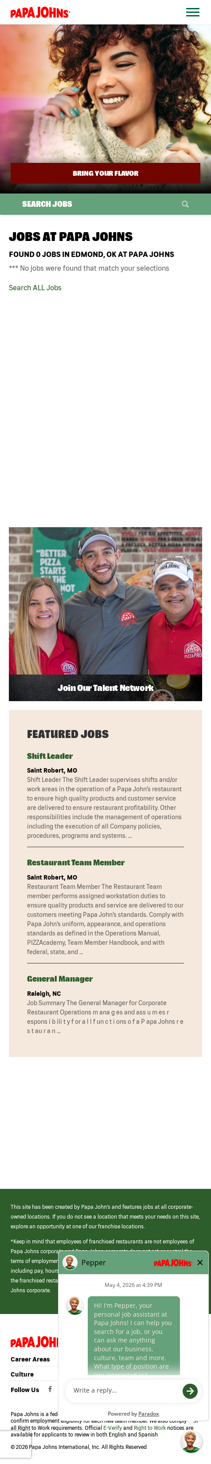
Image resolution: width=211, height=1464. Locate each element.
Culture (22, 1374)
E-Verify (112, 1428)
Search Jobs (47, 204)
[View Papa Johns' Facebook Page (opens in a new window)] (51, 1391)
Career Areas (30, 1359)
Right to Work (150, 1428)
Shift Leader (50, 756)
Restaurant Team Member (76, 862)
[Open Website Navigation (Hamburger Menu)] (191, 23)
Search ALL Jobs (35, 288)
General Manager (60, 978)
